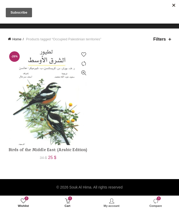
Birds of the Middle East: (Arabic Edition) (48, 149)
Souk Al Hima (80, 187)
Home (17, 39)
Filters (159, 39)
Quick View (83, 73)
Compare (83, 63)
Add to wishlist (83, 54)
